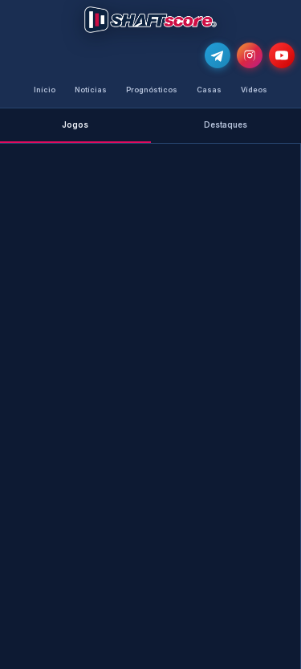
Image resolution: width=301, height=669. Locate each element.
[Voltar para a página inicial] (150, 19)
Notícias (91, 89)
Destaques (225, 124)
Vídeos (254, 89)
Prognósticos (151, 89)
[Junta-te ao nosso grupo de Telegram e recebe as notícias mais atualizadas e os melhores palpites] (217, 55)
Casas (209, 89)
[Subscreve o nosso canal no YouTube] (282, 55)
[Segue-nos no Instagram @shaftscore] (249, 55)
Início (44, 89)
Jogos (75, 124)
